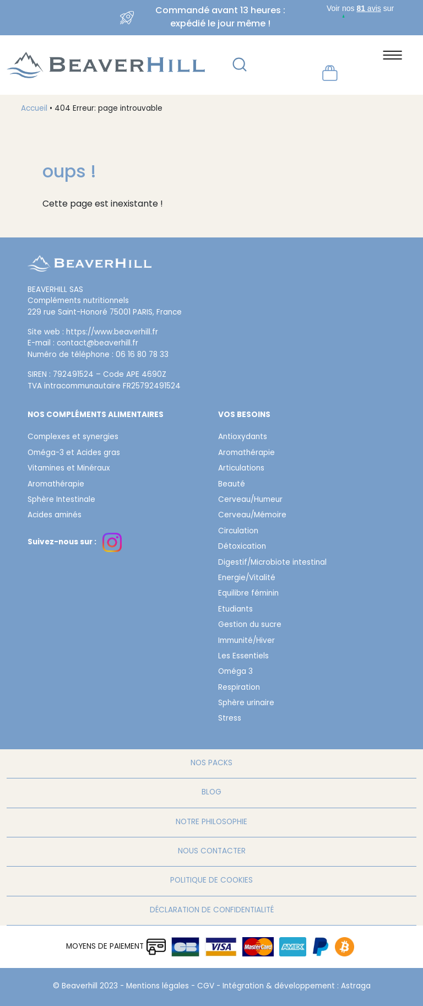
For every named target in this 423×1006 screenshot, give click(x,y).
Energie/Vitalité (246, 578)
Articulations (241, 469)
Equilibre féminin (248, 594)
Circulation (238, 532)
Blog (211, 793)
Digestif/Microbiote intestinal (272, 563)
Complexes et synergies (73, 437)
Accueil (34, 109)
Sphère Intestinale (61, 500)
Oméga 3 (235, 672)
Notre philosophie (211, 822)
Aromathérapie (56, 485)
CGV (205, 987)
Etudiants (235, 610)
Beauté (231, 485)
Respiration (239, 688)
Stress (229, 719)
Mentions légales (157, 987)
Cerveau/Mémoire (252, 516)
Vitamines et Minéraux (69, 469)
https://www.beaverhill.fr (112, 333)
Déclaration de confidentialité (212, 911)
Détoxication (242, 547)
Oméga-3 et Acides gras (74, 453)
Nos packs (211, 764)
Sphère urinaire (246, 703)
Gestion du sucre (249, 625)
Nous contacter (212, 852)
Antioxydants (242, 437)
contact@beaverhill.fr (97, 344)
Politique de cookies (211, 881)
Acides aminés (55, 516)
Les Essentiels (243, 657)
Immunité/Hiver (246, 641)
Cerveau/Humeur (250, 500)
